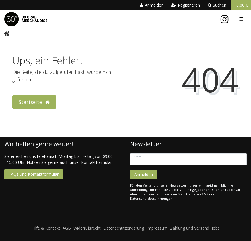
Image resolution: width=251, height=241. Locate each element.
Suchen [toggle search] (217, 5)
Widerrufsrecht (87, 228)
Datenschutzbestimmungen (151, 198)
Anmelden (143, 174)
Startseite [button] (34, 102)
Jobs (216, 228)
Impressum (157, 228)
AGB (205, 194)
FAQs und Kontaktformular (34, 174)
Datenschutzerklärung (123, 228)
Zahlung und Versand (189, 228)
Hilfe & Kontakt (46, 228)
